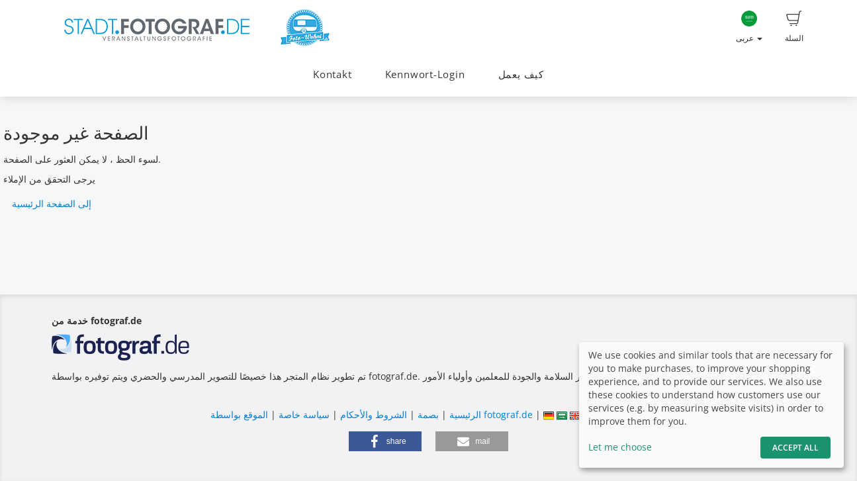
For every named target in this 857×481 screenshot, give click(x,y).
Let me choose (620, 447)
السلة (794, 27)
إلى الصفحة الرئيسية (51, 203)
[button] (385, 441)
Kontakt (332, 74)
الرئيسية (464, 414)
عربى (749, 27)
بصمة (427, 414)
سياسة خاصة (303, 414)
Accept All (795, 447)
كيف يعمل (521, 74)
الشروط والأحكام (373, 414)
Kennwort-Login (425, 74)
